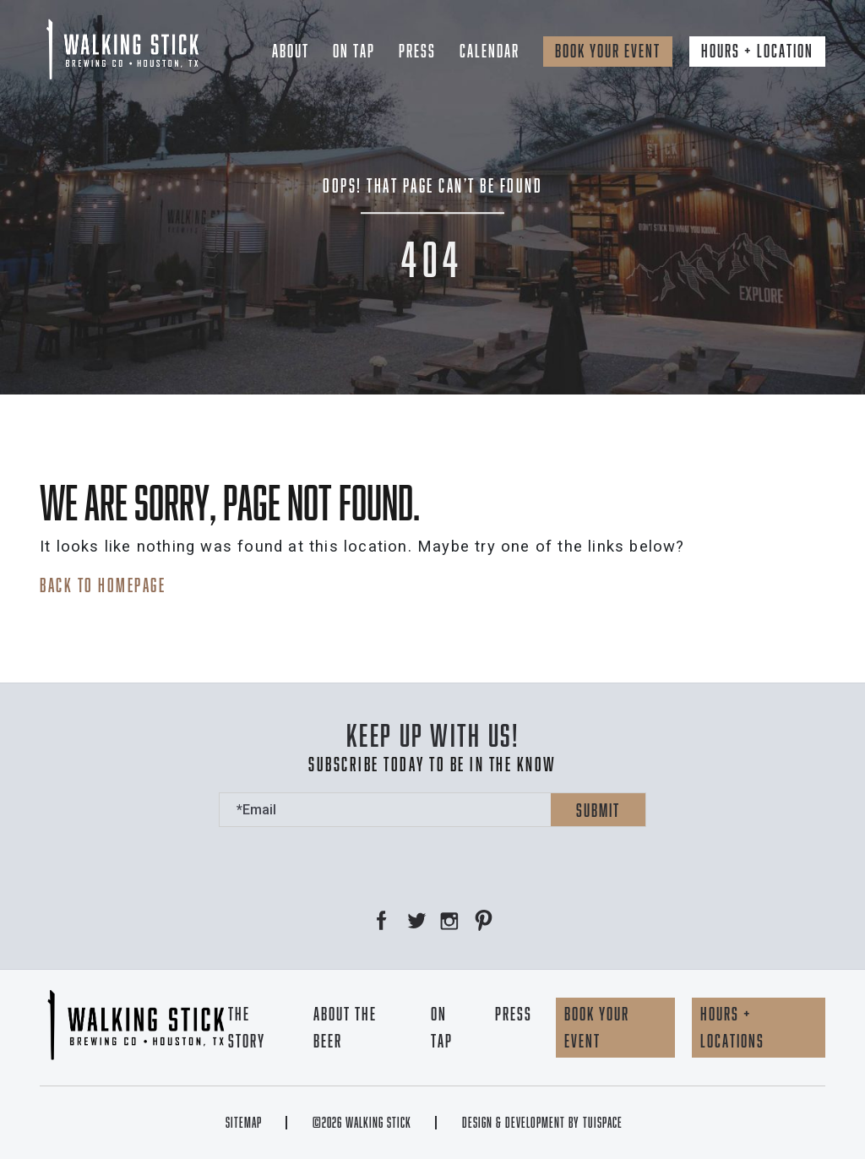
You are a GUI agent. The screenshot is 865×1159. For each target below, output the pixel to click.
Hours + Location (757, 51)
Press (417, 51)
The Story (246, 1027)
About (290, 51)
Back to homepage (103, 585)
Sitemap (244, 1122)
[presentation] (347, 860)
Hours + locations (732, 1027)
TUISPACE (603, 1122)
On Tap (354, 51)
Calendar (490, 51)
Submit (598, 810)
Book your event (608, 51)
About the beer (345, 1027)
